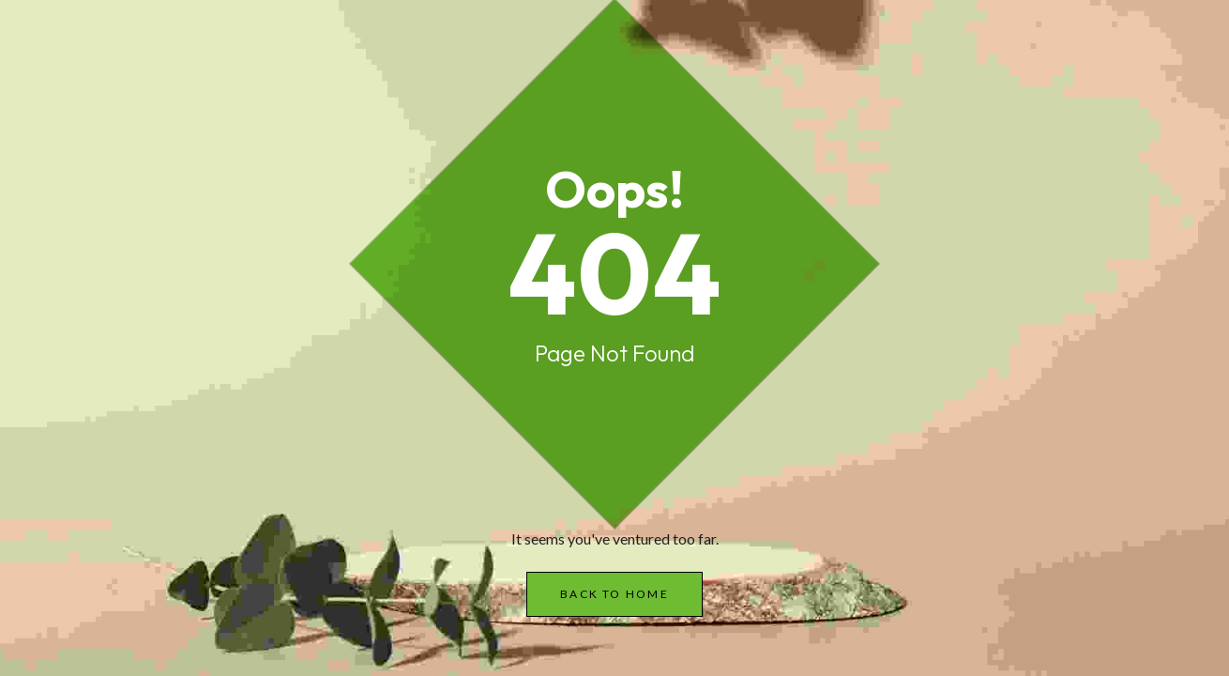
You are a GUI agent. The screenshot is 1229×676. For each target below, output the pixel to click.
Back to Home (614, 594)
